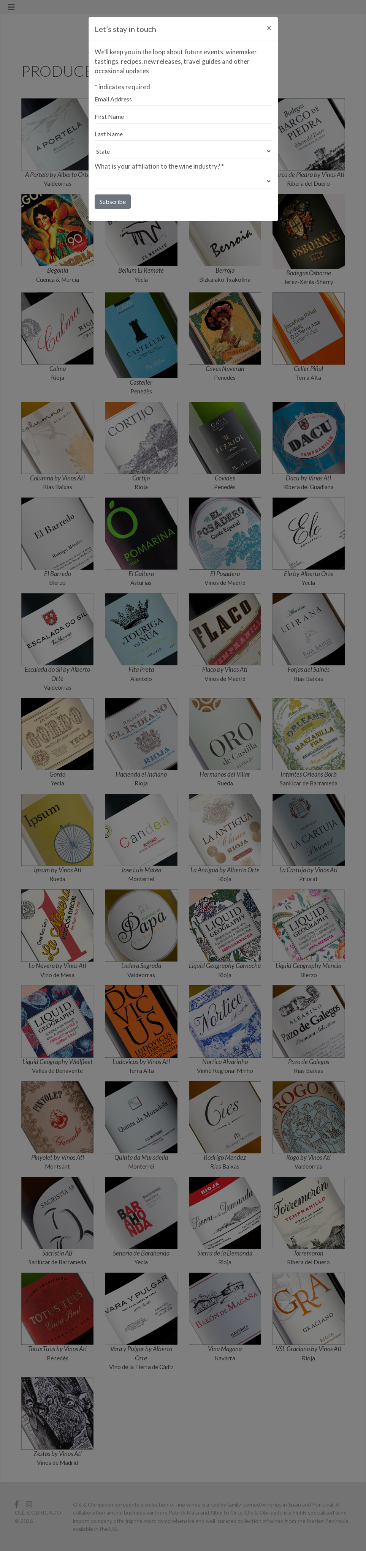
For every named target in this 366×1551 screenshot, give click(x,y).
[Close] (269, 27)
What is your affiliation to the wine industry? (159, 166)
